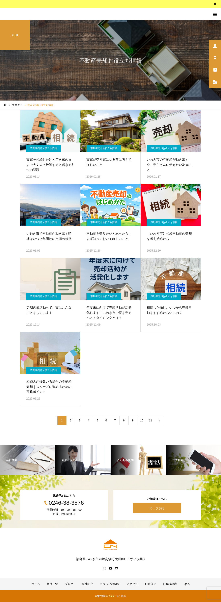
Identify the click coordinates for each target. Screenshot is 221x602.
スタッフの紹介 (110, 584)
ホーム (35, 584)
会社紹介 (86, 584)
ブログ (69, 584)
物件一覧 (52, 584)
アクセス (132, 584)
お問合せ (150, 584)
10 (141, 420)
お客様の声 (170, 584)
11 (150, 420)
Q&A (187, 584)
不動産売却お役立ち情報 (43, 148)
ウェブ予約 (157, 508)
